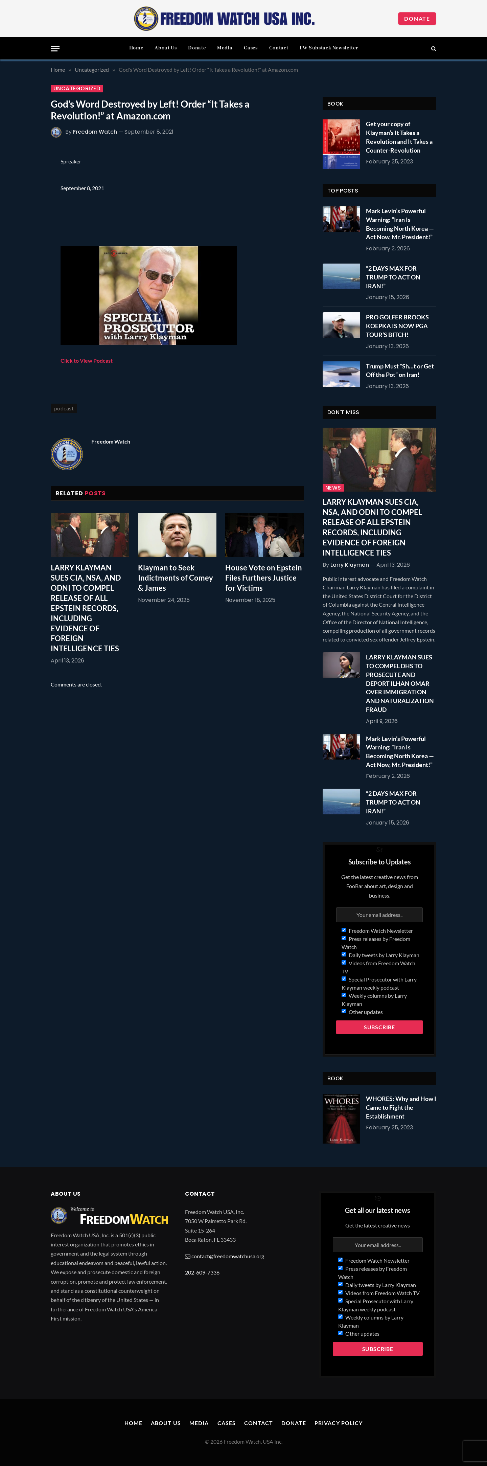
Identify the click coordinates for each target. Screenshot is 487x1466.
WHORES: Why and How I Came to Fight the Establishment (401, 1107)
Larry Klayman (349, 565)
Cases (250, 48)
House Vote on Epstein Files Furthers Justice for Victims (263, 577)
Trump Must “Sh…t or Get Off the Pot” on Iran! (400, 370)
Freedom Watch (95, 132)
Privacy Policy (339, 1423)
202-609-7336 (202, 1272)
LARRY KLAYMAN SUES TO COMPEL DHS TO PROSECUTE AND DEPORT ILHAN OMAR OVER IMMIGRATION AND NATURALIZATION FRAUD (400, 683)
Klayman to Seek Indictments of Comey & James (175, 577)
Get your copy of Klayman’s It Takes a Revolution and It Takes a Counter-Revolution (399, 137)
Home (136, 48)
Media (224, 48)
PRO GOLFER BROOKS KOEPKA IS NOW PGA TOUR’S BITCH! (397, 325)
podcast (64, 408)
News (333, 488)
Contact (278, 48)
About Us (166, 48)
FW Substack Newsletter (329, 48)
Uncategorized (76, 88)
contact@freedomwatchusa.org (227, 1256)
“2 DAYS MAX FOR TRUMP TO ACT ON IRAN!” (393, 277)
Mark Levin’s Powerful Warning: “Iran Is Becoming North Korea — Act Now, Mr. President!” (400, 224)
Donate (417, 18)
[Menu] (55, 48)
